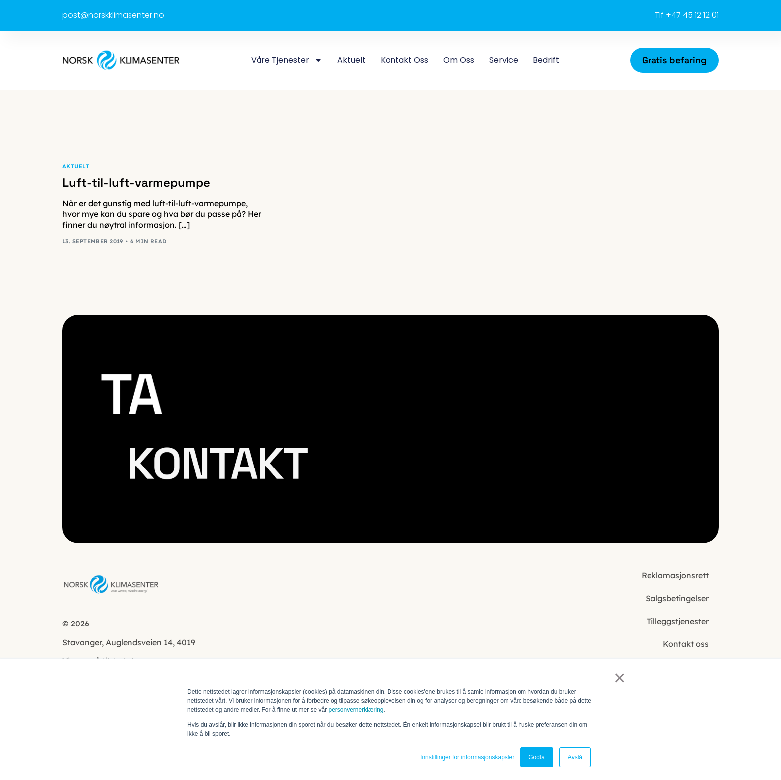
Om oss (458, 60)
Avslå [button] (575, 757)
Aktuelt (351, 60)
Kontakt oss (404, 60)
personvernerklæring (355, 709)
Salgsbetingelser (677, 598)
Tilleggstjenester (678, 621)
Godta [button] (536, 757)
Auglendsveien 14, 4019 (129, 642)
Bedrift (546, 60)
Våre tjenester (286, 60)
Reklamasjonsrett (675, 575)
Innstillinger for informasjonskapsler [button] (467, 757)
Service (503, 60)
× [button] (619, 677)
